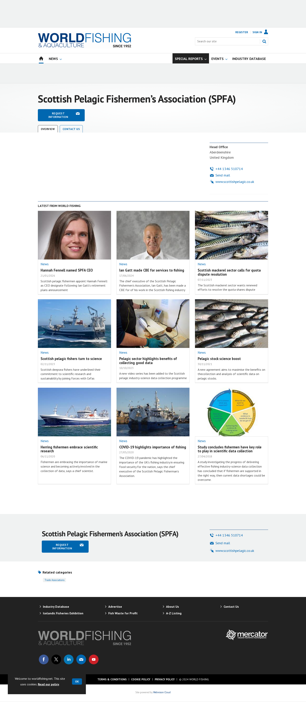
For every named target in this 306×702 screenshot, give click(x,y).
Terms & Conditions (112, 679)
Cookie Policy (140, 679)
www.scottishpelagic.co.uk (234, 181)
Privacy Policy (165, 679)
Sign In (257, 32)
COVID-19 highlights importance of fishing (152, 447)
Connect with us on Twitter (56, 659)
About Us (172, 606)
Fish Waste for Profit (123, 613)
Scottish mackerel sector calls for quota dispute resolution (229, 272)
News (45, 264)
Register (241, 32)
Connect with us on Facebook (44, 659)
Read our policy (48, 684)
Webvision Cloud (162, 692)
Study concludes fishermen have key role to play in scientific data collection (230, 449)
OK (77, 681)
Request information (58, 115)
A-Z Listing (173, 613)
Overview (48, 129)
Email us (81, 659)
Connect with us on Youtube (94, 659)
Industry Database (56, 606)
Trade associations (54, 580)
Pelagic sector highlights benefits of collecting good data (148, 360)
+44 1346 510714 (229, 169)
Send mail (222, 175)
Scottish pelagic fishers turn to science (71, 358)
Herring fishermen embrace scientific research (69, 449)
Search (264, 41)
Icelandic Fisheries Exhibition (63, 613)
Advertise (115, 606)
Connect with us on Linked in (69, 659)
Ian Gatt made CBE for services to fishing (151, 270)
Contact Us (71, 129)
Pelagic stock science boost (219, 358)
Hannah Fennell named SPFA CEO (67, 270)
